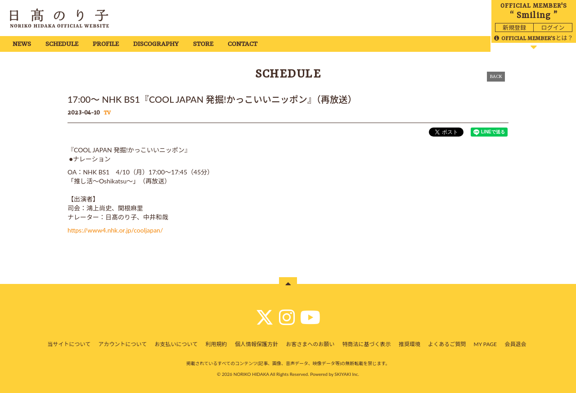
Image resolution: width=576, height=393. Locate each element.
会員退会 (515, 344)
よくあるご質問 (447, 344)
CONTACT (242, 44)
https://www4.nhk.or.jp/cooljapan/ (115, 230)
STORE (203, 44)
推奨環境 (409, 344)
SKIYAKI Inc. (346, 374)
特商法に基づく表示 (366, 344)
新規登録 (514, 27)
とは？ (533, 37)
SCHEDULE (61, 44)
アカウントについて (123, 344)
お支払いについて (176, 344)
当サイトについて (69, 344)
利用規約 (216, 344)
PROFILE (106, 44)
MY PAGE (485, 344)
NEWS (22, 44)
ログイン (552, 27)
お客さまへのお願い (310, 344)
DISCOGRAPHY (156, 44)
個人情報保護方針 (256, 344)
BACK (496, 76)
